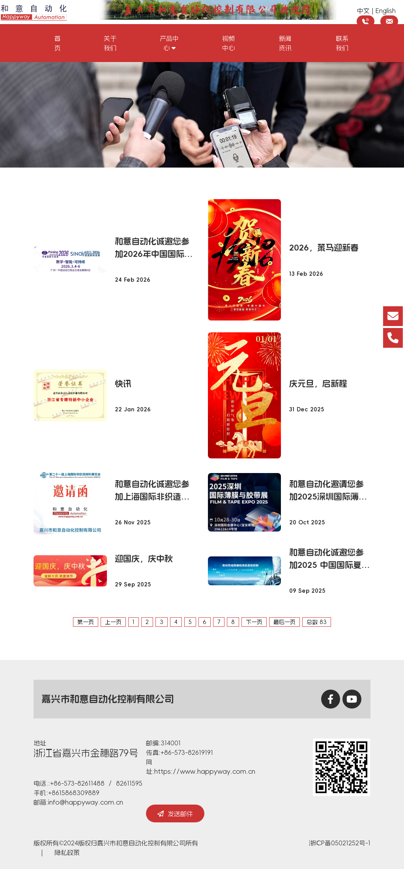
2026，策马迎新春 (324, 247)
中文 (363, 11)
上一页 (113, 622)
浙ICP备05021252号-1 (339, 843)
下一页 (254, 622)
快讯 (123, 383)
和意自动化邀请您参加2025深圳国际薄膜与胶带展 (328, 491)
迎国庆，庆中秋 (144, 558)
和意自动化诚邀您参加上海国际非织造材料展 (152, 491)
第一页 (85, 622)
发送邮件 (175, 814)
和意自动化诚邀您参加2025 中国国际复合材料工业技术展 (329, 559)
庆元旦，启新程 (318, 383)
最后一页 (284, 622)
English (386, 11)
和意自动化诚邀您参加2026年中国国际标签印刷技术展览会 (154, 248)
